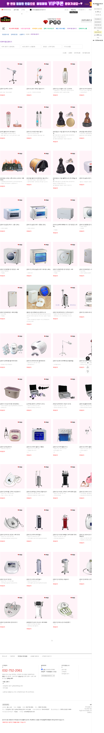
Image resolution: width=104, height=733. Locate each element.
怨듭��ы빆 (98, 19)
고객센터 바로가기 (46, 656)
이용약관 (12, 656)
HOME (27, 34)
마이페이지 (81, 9)
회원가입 (73, 9)
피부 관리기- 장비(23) (8, 46)
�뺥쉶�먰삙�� (98, 32)
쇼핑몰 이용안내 (34, 656)
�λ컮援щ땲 (98, 11)
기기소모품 (67, 46)
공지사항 (16, 9)
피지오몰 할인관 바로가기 (38, 9)
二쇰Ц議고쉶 (98, 14)
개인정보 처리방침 (22, 656)
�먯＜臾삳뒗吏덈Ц (98, 28)
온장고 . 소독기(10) (49, 46)
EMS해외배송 (6, 9)
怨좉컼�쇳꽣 (98, 25)
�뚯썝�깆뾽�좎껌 (98, 35)
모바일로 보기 (65, 673)
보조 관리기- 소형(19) (28, 46)
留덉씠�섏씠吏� (98, 9)
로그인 (66, 9)
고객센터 (23, 12)
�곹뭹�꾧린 (98, 22)
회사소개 (4, 656)
